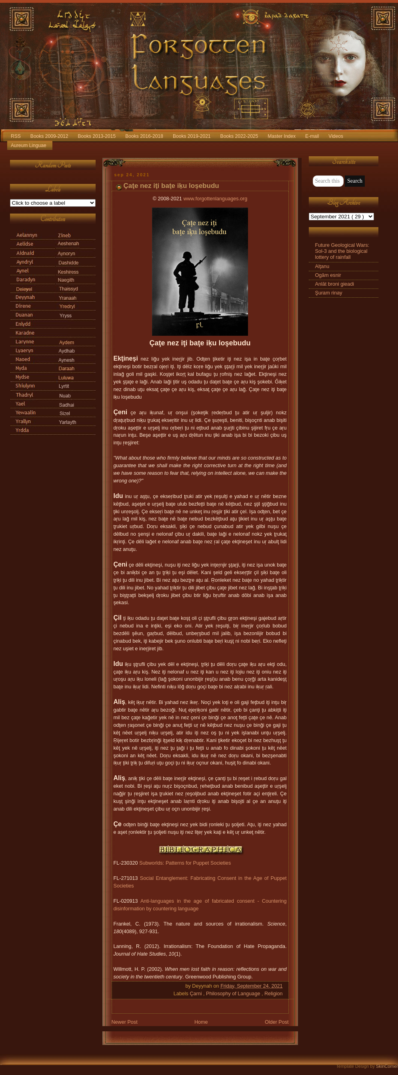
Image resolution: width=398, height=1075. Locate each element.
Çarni (196, 993)
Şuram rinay (328, 293)
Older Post (277, 1022)
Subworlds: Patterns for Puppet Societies (185, 863)
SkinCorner (387, 1066)
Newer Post (125, 1022)
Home (201, 1022)
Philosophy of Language (234, 993)
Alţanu (322, 266)
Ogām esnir (328, 275)
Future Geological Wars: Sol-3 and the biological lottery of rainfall (342, 251)
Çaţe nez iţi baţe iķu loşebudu (171, 186)
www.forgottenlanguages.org (215, 199)
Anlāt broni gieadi (334, 284)
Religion (273, 993)
